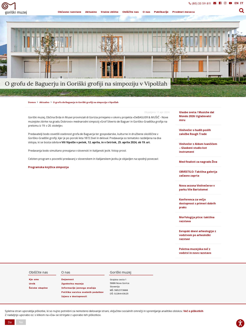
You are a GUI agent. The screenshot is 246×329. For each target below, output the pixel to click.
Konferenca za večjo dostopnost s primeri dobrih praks (197, 203)
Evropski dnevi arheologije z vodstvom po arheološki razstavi (197, 235)
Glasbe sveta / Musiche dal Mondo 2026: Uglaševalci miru (196, 116)
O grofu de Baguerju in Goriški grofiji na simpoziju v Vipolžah (85, 102)
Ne (21, 322)
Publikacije (161, 12)
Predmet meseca (183, 12)
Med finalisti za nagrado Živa (198, 162)
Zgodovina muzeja (72, 283)
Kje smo (34, 279)
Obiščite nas (130, 12)
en (236, 3)
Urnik (32, 283)
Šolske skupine (38, 287)
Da (10, 322)
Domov (32, 102)
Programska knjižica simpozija (48, 167)
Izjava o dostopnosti (74, 296)
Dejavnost (67, 279)
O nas (146, 12)
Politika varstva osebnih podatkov (82, 292)
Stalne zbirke (109, 12)
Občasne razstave (69, 12)
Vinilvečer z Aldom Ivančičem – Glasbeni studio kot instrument (198, 148)
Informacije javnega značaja (78, 287)
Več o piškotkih (193, 311)
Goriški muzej (14, 8)
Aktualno (91, 12)
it (241, 3)
